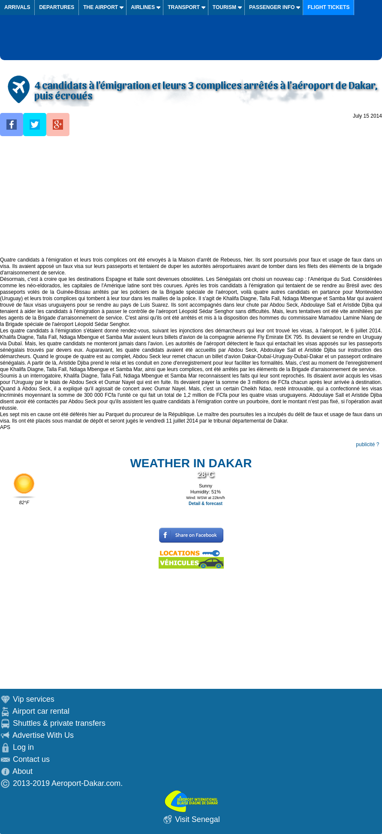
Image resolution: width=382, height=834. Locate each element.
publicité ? (367, 444)
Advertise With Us (43, 735)
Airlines (143, 7)
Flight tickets (328, 7)
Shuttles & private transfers (59, 723)
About (22, 771)
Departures (56, 7)
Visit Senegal (197, 819)
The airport (100, 7)
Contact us (31, 759)
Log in (23, 747)
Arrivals (17, 7)
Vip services (33, 699)
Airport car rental (40, 711)
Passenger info (272, 7)
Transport (184, 7)
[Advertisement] (191, 197)
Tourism (224, 7)
